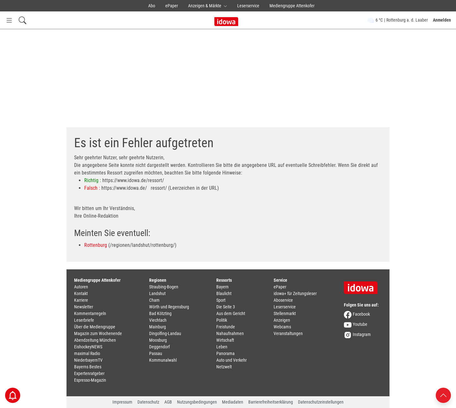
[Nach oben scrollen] (443, 395)
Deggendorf (159, 346)
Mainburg (157, 326)
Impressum (122, 402)
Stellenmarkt (285, 313)
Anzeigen (282, 320)
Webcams (282, 326)
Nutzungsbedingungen (197, 402)
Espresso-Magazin (90, 380)
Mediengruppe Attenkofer (291, 5)
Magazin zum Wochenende (98, 333)
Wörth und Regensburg (169, 306)
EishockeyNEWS (88, 346)
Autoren (81, 286)
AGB (168, 402)
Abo (151, 5)
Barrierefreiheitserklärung (270, 402)
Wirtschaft (225, 340)
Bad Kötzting (160, 313)
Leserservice (248, 5)
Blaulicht (223, 293)
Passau (155, 353)
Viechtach (158, 320)
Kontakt (81, 293)
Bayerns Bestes (87, 366)
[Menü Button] (9, 20)
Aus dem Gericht (230, 313)
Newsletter (83, 306)
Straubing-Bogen (163, 286)
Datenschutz (148, 402)
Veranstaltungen (288, 333)
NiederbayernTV (88, 360)
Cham (154, 300)
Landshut (157, 293)
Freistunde (225, 326)
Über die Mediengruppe (94, 326)
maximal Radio (87, 353)
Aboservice (283, 300)
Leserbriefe (84, 320)
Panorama (225, 353)
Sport (220, 300)
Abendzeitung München (95, 340)
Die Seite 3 (225, 306)
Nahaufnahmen (230, 333)
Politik (221, 320)
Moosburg (158, 340)
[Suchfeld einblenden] (22, 20)
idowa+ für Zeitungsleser (295, 293)
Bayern (222, 286)
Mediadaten (232, 402)
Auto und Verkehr (231, 360)
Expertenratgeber (89, 373)
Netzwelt (224, 366)
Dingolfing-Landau (165, 333)
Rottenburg (95, 245)
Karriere (81, 300)
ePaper (171, 5)
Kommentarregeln (90, 313)
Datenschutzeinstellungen (321, 402)
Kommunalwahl (163, 360)
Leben (221, 346)
